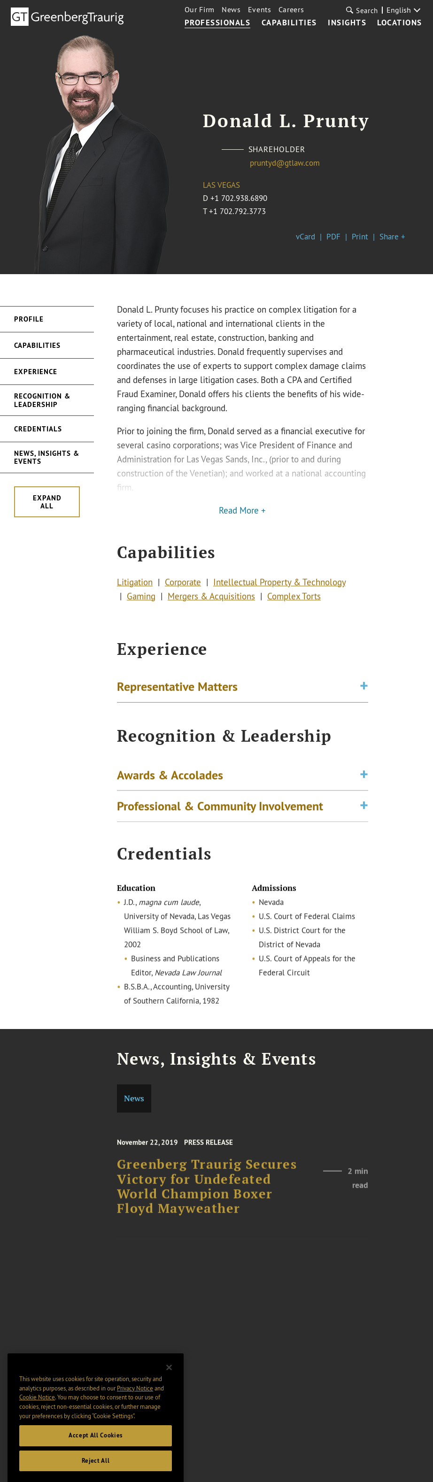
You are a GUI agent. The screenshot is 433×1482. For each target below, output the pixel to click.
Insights (347, 23)
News (231, 9)
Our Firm (200, 9)
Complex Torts (294, 598)
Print (360, 236)
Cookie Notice (37, 1407)
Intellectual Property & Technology (279, 584)
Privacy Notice (135, 1398)
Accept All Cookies (96, 1446)
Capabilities (289, 23)
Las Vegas (221, 185)
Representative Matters (177, 688)
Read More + (242, 510)
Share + (392, 236)
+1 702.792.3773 (237, 211)
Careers (291, 9)
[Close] (169, 1378)
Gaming (141, 598)
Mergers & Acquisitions (211, 598)
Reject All (96, 1471)
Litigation (135, 584)
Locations (399, 23)
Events (259, 9)
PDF (333, 236)
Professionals (218, 23)
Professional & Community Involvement (220, 809)
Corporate (183, 584)
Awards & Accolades (170, 778)
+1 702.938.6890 (238, 198)
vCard (305, 236)
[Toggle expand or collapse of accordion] (364, 688)
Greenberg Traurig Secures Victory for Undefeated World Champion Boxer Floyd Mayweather (207, 1193)
